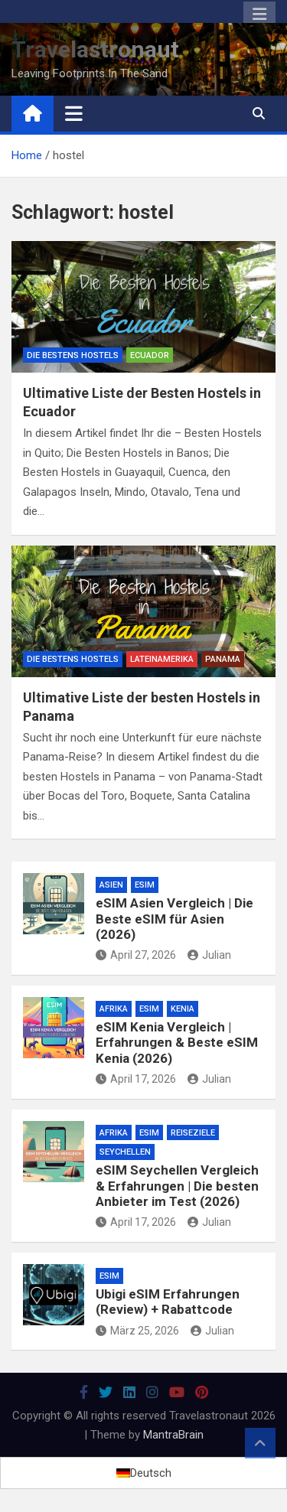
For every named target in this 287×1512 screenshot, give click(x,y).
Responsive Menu (259, 15)
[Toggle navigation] (74, 113)
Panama (222, 659)
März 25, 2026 (137, 1331)
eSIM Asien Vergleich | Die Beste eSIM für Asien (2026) (174, 918)
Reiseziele (193, 1133)
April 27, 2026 (136, 955)
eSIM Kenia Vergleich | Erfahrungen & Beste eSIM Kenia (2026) (177, 1042)
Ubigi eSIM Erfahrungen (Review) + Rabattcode (168, 1301)
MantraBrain (173, 1435)
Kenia (182, 1009)
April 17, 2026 (136, 1079)
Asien (111, 885)
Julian (209, 955)
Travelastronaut (95, 49)
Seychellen (125, 1152)
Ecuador (149, 355)
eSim (145, 885)
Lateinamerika (162, 659)
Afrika (113, 1009)
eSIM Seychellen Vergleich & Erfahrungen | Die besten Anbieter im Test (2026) (177, 1185)
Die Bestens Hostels (73, 355)
